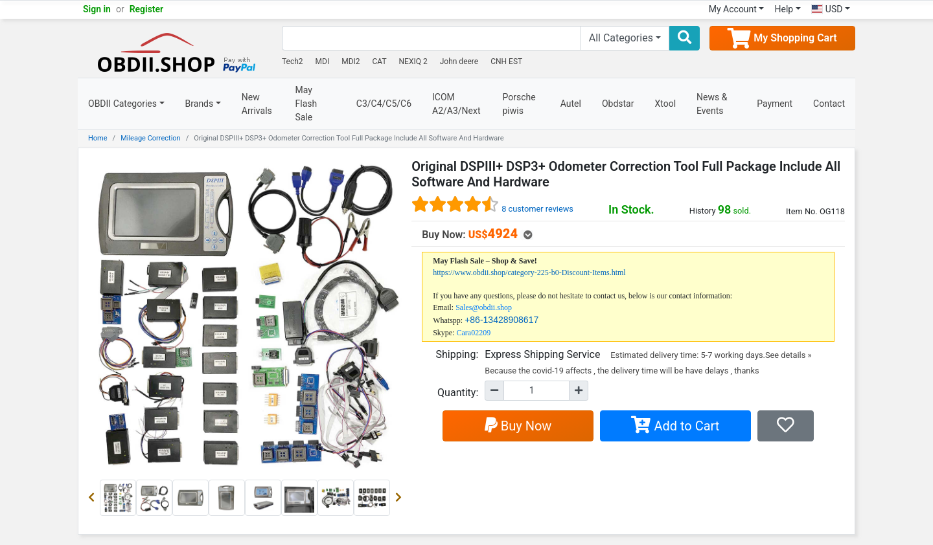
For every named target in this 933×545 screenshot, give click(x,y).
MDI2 (350, 61)
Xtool (665, 103)
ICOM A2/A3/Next (456, 104)
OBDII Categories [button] (122, 103)
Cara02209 (474, 332)
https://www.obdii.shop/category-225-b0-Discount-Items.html (529, 272)
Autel (570, 103)
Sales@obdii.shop (483, 307)
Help (783, 9)
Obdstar (618, 103)
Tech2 (292, 61)
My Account (733, 9)
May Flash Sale (306, 103)
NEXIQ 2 (413, 61)
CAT (380, 61)
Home (98, 138)
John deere (459, 61)
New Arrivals (257, 104)
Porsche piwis (519, 104)
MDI (323, 61)
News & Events (712, 104)
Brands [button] (199, 103)
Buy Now (518, 426)
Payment (774, 103)
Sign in (97, 9)
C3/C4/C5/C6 (383, 103)
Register (147, 9)
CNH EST (506, 61)
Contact (829, 103)
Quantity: (457, 392)
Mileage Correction (151, 138)
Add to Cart (675, 426)
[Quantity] (536, 391)
